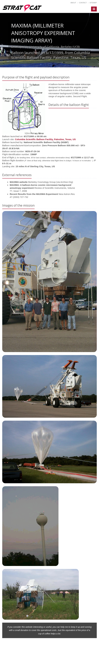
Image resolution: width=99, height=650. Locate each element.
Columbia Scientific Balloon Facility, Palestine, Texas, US (45, 139)
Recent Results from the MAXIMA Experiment (34, 194)
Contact (83, 3)
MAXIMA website (19, 182)
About (73, 3)
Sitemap (93, 3)
